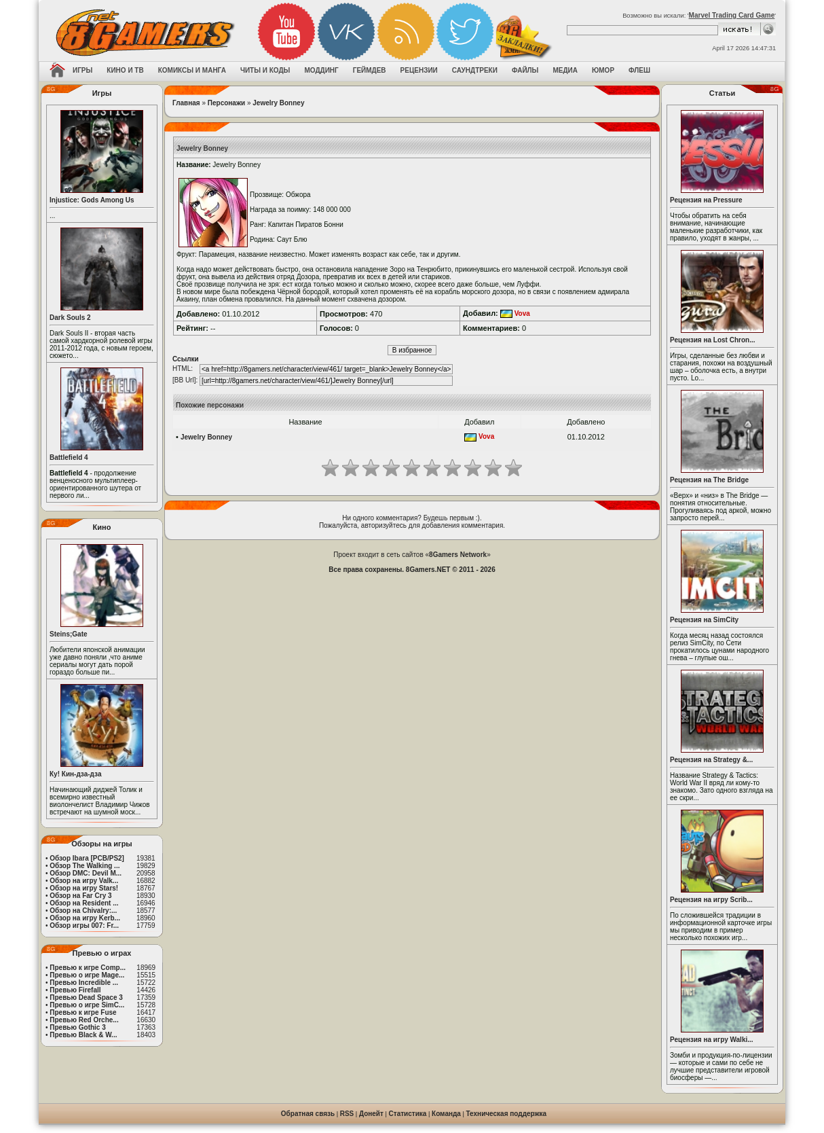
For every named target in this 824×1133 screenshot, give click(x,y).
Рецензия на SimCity (704, 620)
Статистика (408, 1113)
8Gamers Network (458, 554)
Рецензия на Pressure (706, 200)
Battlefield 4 (69, 457)
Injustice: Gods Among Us (92, 200)
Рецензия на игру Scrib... (711, 899)
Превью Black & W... (83, 1035)
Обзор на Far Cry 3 (80, 895)
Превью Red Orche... (84, 1020)
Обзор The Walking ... (84, 865)
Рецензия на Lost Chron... (712, 340)
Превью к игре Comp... (88, 967)
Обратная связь (308, 1113)
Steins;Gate (69, 634)
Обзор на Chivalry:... (83, 910)
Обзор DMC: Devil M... (85, 873)
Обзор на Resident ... (84, 903)
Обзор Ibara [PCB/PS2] (87, 858)
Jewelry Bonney (278, 103)
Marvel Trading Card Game (732, 15)
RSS (347, 1113)
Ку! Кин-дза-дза (75, 774)
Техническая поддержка (506, 1113)
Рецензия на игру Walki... (711, 1039)
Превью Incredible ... (84, 982)
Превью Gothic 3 (77, 1027)
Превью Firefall (75, 990)
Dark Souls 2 (70, 317)
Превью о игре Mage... (87, 975)
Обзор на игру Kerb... (85, 918)
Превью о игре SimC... (87, 1005)
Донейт (371, 1113)
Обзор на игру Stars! (84, 888)
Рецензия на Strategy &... (711, 759)
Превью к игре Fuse (83, 1012)
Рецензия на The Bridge (709, 480)
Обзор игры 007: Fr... (84, 925)
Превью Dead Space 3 (86, 997)
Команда (446, 1113)
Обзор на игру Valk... (84, 880)
